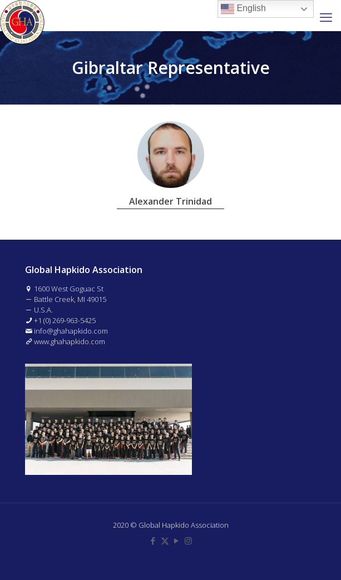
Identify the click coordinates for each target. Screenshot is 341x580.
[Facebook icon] (153, 540)
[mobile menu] (326, 16)
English (243, 9)
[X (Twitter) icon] (165, 540)
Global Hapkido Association (184, 525)
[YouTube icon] (176, 540)
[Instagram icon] (188, 540)
